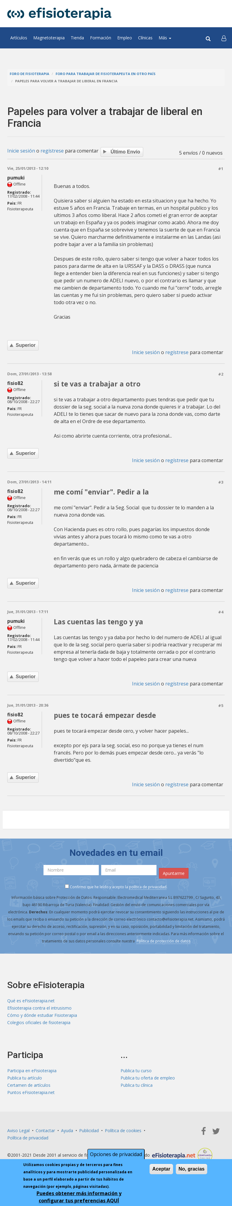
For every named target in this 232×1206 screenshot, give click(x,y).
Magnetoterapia (49, 38)
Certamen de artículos (28, 1085)
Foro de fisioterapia (29, 73)
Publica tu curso (136, 1070)
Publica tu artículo (24, 1078)
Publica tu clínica (137, 1085)
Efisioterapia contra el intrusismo (39, 1008)
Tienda (77, 38)
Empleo (124, 38)
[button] (223, 37)
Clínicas (145, 38)
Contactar (45, 1130)
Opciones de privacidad (116, 1154)
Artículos (18, 38)
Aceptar (161, 1169)
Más (165, 38)
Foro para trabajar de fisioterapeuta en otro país (106, 73)
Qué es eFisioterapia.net (31, 1001)
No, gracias (192, 1169)
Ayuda (67, 1130)
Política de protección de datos (163, 941)
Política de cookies (123, 1130)
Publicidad (89, 1130)
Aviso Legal (18, 1130)
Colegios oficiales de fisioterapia (38, 1022)
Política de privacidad (27, 1138)
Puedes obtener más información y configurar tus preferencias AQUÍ (79, 1197)
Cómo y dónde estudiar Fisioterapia (42, 1015)
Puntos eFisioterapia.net (31, 1092)
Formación (100, 38)
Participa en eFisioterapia (31, 1070)
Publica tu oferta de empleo (148, 1078)
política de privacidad (147, 886)
